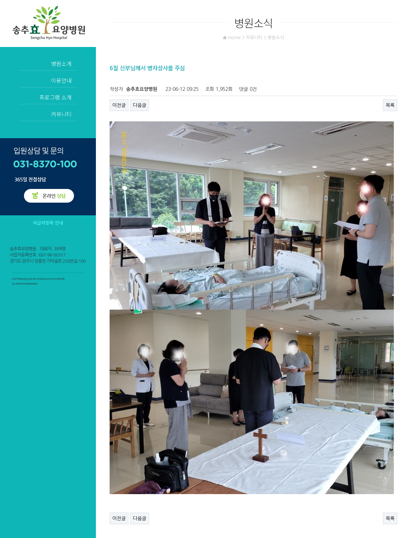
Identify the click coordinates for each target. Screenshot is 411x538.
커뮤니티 (61, 114)
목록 (390, 105)
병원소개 (61, 63)
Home (234, 37)
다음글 (139, 105)
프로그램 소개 (55, 97)
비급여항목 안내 (48, 223)
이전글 (119, 105)
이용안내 (61, 80)
